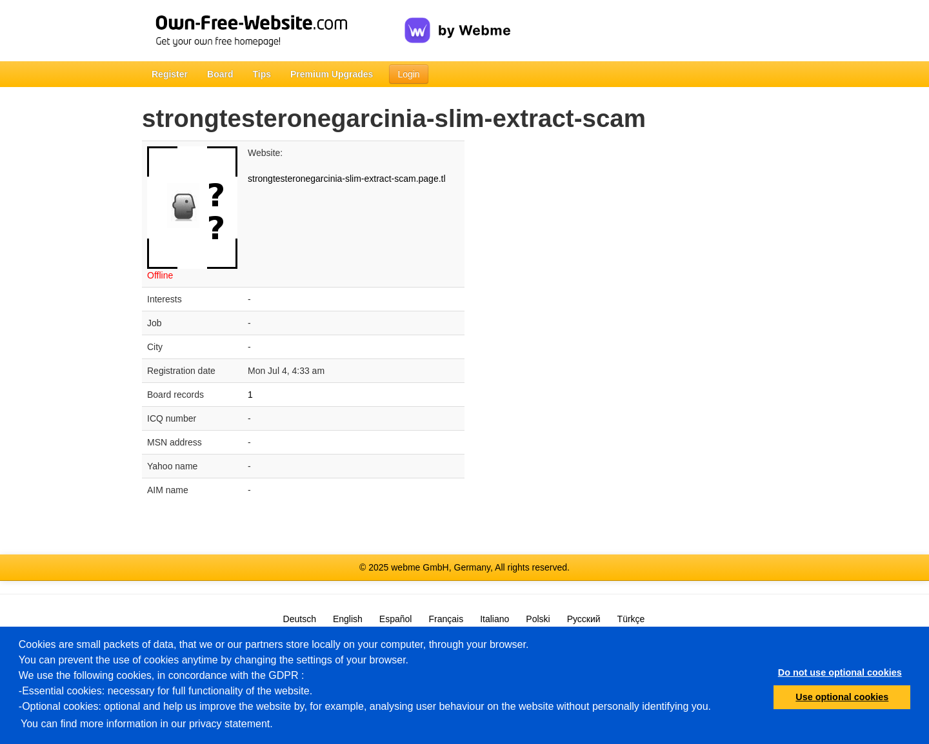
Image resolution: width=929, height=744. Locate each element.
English (348, 619)
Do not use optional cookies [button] (840, 672)
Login (408, 74)
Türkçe (631, 619)
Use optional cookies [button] (841, 697)
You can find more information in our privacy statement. (147, 723)
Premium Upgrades (331, 74)
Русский (584, 619)
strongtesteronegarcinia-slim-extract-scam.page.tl (347, 178)
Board (220, 74)
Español (395, 619)
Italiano (494, 619)
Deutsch (299, 619)
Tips (261, 74)
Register (170, 74)
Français (445, 619)
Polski (538, 619)
